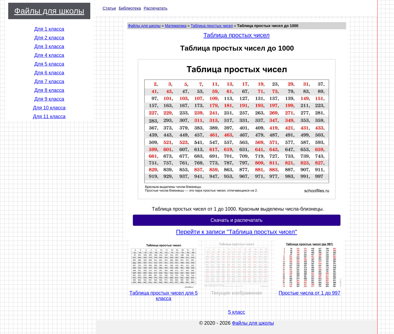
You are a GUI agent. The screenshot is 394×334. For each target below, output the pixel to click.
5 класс (236, 312)
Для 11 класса (49, 116)
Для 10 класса (49, 108)
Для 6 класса (49, 72)
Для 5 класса (49, 64)
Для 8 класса (49, 90)
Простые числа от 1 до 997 (309, 293)
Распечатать (155, 8)
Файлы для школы (49, 10)
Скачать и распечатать (236, 220)
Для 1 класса (49, 29)
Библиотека (130, 8)
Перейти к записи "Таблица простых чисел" (236, 232)
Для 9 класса (49, 99)
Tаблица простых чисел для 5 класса (163, 295)
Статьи (109, 8)
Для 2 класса (49, 37)
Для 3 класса (49, 46)
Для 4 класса (49, 55)
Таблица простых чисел (212, 26)
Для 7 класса (49, 81)
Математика (175, 26)
